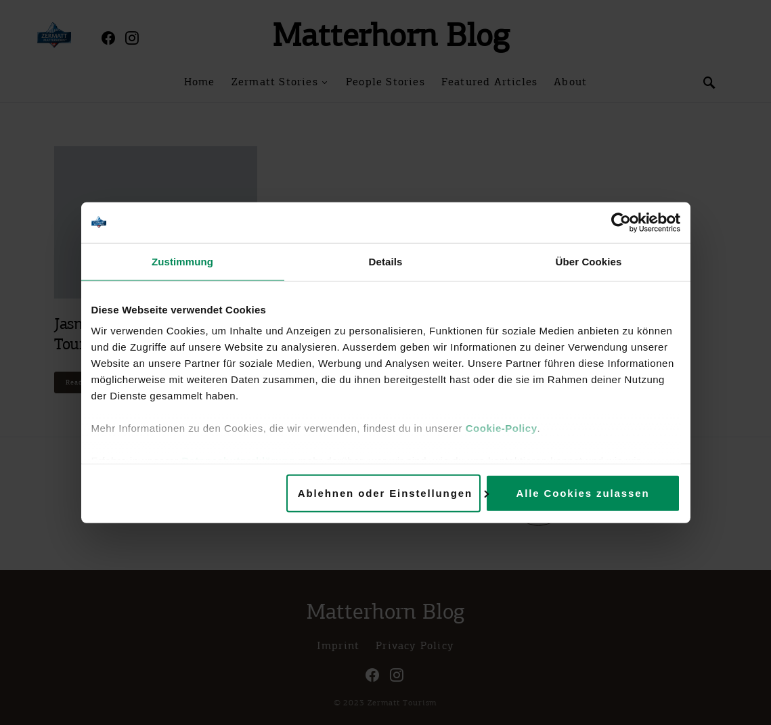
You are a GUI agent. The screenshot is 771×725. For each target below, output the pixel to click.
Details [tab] (386, 261)
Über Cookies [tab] (589, 261)
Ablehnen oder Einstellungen (389, 492)
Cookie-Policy (501, 428)
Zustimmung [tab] (182, 261)
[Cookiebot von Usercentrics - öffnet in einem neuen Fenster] (621, 222)
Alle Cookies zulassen (582, 492)
